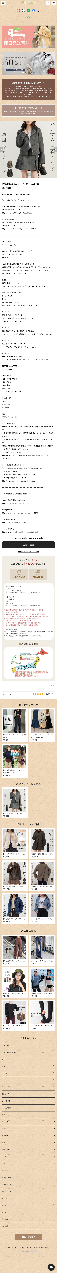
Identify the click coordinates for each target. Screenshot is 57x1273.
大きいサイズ (6, 1219)
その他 (4, 1198)
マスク (4, 1157)
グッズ (4, 1163)
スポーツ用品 (7, 1177)
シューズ (5, 1122)
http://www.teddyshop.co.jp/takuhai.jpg (18, 481)
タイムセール (6, 1191)
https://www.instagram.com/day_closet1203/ (20, 513)
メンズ (4, 1212)
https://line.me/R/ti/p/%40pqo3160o (17, 213)
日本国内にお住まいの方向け (28, 552)
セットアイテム (7, 1101)
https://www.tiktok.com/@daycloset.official (20, 532)
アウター (5, 1066)
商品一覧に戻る (28, 1237)
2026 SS (5, 1045)
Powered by (28, 1251)
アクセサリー (6, 1136)
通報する (52, 685)
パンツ (4, 1080)
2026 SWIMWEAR (9, 1052)
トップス (5, 1073)
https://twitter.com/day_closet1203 (16, 522)
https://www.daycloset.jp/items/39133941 (19, 229)
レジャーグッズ (7, 1184)
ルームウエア (6, 1108)
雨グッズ (5, 1170)
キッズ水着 (6, 1150)
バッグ (4, 1129)
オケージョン (6, 1115)
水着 (3, 1143)
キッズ (4, 1205)
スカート (5, 1087)
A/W (3, 1059)
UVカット (5, 1226)
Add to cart (28, 545)
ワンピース (6, 1094)
